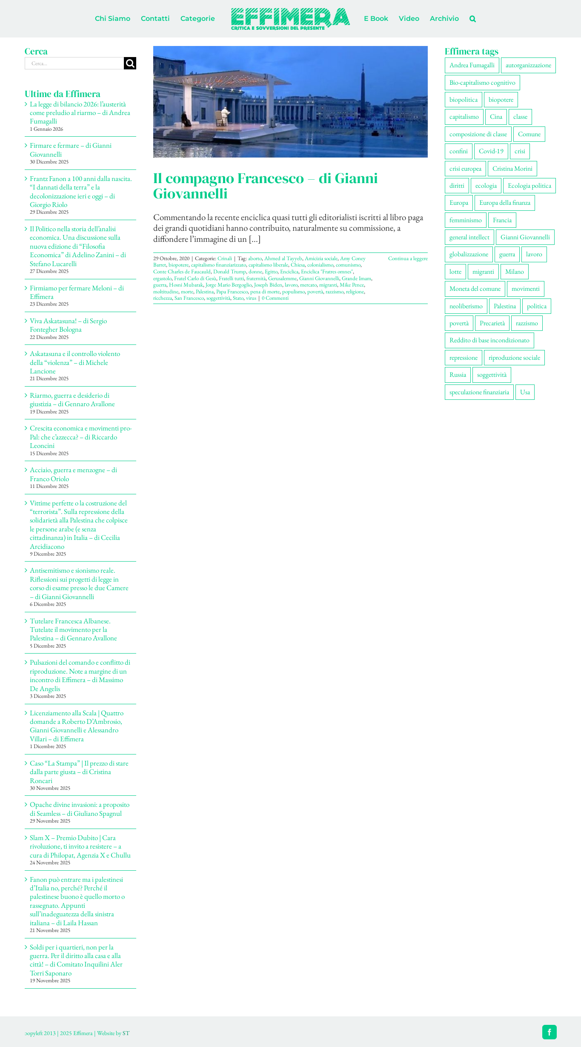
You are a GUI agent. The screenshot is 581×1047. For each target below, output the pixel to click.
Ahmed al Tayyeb (283, 258)
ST (126, 1033)
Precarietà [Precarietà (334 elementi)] (492, 322)
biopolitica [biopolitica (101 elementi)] (463, 99)
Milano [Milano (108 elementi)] (514, 271)
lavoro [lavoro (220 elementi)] (534, 254)
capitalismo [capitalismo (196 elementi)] (464, 116)
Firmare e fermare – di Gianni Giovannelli (71, 149)
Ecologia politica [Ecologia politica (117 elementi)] (529, 185)
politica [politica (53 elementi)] (537, 305)
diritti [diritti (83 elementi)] (456, 185)
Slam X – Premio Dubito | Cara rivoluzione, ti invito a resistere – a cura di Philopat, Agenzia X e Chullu (80, 846)
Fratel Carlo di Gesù (195, 278)
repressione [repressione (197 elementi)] (463, 357)
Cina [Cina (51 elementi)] (496, 116)
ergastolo (162, 278)
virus (251, 297)
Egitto (271, 271)
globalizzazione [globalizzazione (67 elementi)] (468, 254)
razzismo (334, 291)
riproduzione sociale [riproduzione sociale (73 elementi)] (514, 357)
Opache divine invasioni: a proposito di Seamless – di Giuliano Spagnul (79, 809)
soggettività (218, 297)
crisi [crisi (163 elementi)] (520, 150)
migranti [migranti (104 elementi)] (483, 271)
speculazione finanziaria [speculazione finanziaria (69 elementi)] (479, 391)
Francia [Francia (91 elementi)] (502, 219)
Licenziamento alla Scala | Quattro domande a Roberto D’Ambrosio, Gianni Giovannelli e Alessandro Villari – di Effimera (76, 725)
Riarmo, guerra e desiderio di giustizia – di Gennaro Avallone (72, 399)
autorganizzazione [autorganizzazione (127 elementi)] (528, 64)
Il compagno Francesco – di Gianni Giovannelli (265, 186)
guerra (159, 284)
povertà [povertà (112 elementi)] (459, 322)
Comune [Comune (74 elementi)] (529, 133)
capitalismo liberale (268, 264)
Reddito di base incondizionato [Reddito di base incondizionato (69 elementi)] (489, 340)
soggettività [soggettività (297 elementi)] (492, 374)
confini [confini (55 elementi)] (458, 150)
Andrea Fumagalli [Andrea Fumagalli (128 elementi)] (472, 64)
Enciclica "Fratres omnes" (327, 271)
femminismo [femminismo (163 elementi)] (465, 219)
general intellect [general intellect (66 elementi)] (469, 236)
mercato (308, 284)
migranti (328, 284)
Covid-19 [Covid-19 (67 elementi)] (491, 150)
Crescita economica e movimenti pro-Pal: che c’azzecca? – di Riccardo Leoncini (81, 436)
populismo (293, 291)
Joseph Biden (268, 284)
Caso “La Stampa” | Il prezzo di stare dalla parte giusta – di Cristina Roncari (79, 771)
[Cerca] (130, 63)
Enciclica (289, 271)
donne (255, 271)
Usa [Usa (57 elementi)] (525, 391)
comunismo (348, 264)
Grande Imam (356, 278)
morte (187, 291)
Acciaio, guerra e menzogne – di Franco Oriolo (73, 474)
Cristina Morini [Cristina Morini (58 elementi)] (512, 168)
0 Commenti (275, 297)
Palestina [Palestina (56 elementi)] (505, 305)
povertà (315, 291)
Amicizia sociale (321, 258)
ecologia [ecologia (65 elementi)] (486, 185)
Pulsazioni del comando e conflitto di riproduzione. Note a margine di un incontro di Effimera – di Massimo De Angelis (80, 675)
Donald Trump (229, 271)
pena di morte (265, 291)
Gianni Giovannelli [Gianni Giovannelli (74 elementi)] (525, 236)
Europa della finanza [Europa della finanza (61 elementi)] (504, 202)
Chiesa (298, 264)
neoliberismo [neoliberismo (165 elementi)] (466, 305)
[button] (472, 18)
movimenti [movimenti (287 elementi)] (526, 288)
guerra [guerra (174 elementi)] (507, 254)
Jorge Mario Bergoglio (229, 284)
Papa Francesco (232, 291)
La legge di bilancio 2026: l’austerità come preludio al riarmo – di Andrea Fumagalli (80, 112)
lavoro (291, 284)
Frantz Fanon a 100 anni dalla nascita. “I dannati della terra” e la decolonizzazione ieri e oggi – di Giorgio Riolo (81, 191)
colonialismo (320, 264)
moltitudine (165, 291)
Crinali (225, 258)
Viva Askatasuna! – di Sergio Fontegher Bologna (68, 325)
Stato (238, 297)
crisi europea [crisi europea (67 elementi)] (465, 168)
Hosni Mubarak (186, 284)
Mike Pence (352, 284)
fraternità (256, 278)
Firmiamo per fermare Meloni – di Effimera (77, 292)
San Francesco (189, 297)
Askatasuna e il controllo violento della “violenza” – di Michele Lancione (75, 362)
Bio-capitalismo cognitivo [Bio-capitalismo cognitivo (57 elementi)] (482, 82)
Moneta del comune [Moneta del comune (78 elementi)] (475, 288)
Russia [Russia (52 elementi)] (457, 374)
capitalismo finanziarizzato (218, 264)
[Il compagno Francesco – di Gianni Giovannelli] (290, 102)
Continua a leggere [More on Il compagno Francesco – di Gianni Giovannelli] (408, 258)
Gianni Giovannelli (319, 278)
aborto (255, 258)
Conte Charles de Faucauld (182, 271)
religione (355, 291)
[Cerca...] (74, 63)
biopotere (179, 264)
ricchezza (162, 297)
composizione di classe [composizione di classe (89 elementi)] (478, 133)
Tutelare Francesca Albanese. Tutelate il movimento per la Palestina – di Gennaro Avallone (73, 629)
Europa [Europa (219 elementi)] (458, 202)
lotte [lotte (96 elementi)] (455, 271)
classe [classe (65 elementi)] (520, 116)
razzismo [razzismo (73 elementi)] (527, 322)
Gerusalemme (282, 278)
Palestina (205, 291)
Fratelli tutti (231, 278)
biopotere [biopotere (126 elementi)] (501, 99)
